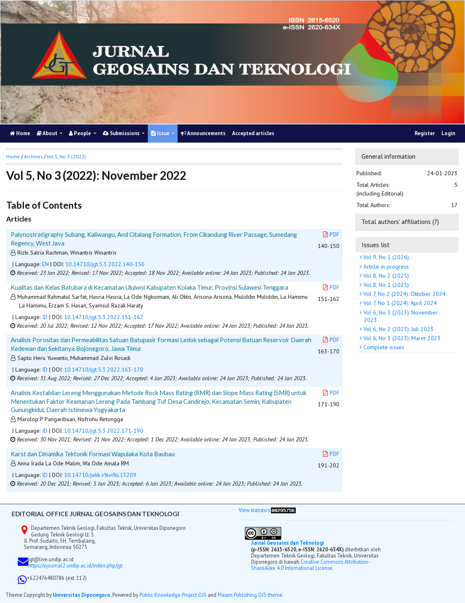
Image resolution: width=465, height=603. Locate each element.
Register (425, 133)
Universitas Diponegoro (81, 594)
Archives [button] (33, 156)
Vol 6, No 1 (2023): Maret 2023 (401, 338)
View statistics (254, 510)
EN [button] (45, 264)
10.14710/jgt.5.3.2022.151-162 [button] (103, 317)
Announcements (203, 133)
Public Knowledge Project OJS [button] (173, 594)
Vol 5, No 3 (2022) (66, 156)
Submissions (122, 133)
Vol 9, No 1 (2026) (385, 257)
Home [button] (13, 156)
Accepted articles (253, 133)
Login (448, 133)
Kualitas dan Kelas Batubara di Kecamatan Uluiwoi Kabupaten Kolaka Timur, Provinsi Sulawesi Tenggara (149, 287)
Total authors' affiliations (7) (400, 221)
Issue (161, 133)
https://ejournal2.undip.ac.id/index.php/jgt (75, 565)
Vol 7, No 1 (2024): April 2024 (399, 303)
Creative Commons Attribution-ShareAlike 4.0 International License (310, 564)
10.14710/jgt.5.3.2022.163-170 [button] (103, 369)
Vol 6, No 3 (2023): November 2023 (400, 316)
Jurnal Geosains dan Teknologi (287, 542)
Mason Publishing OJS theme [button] (250, 594)
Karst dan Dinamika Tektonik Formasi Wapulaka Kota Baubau (93, 454)
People (80, 133)
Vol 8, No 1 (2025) (385, 284)
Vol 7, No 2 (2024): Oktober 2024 (404, 294)
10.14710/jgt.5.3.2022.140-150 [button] (105, 264)
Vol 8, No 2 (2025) (385, 275)
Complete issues (383, 347)
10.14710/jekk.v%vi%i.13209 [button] (100, 475)
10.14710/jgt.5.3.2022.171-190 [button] (103, 430)
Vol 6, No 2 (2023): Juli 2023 (398, 329)
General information (388, 156)
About (48, 133)
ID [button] (44, 317)
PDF (331, 234)
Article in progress (385, 266)
